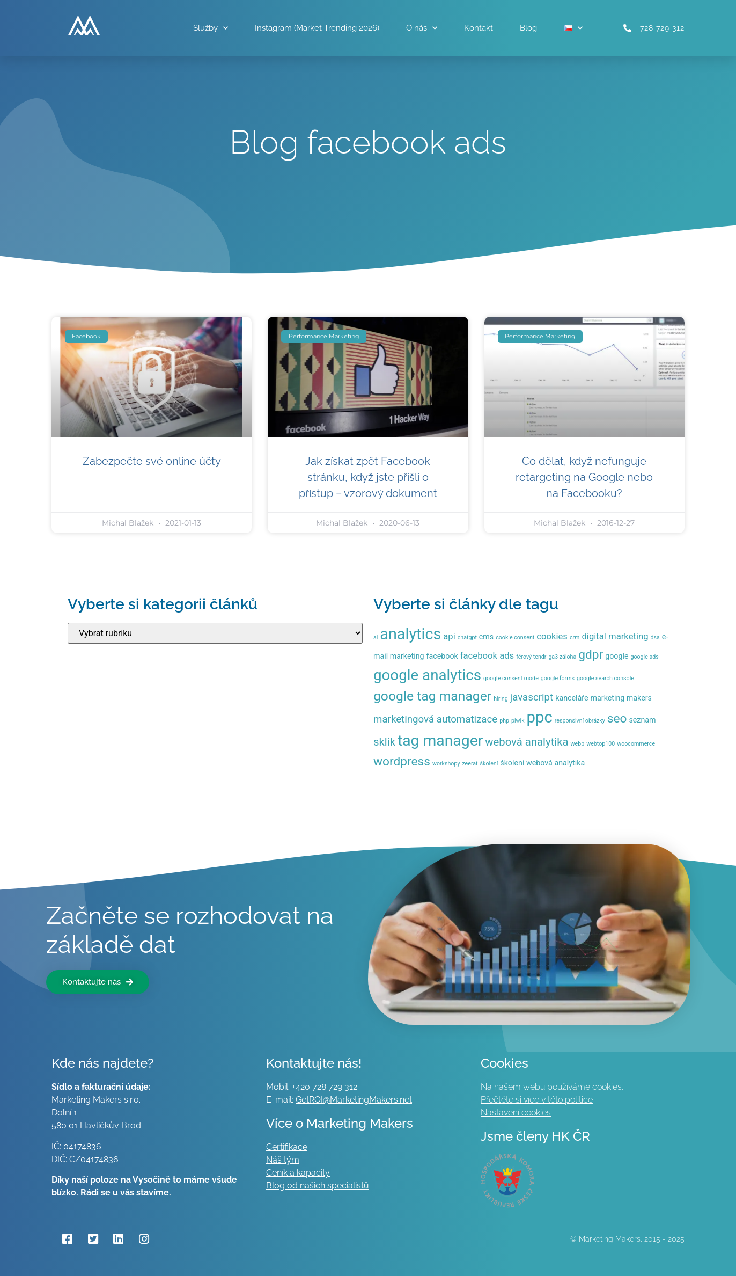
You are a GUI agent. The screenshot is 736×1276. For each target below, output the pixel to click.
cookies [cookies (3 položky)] (552, 636)
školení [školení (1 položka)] (489, 763)
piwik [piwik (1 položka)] (518, 720)
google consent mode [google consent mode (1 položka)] (511, 678)
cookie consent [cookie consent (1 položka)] (515, 637)
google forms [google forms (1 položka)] (558, 678)
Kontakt (478, 28)
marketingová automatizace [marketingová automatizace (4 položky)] (435, 719)
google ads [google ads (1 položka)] (644, 656)
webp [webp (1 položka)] (578, 743)
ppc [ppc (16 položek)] (540, 717)
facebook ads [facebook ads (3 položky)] (487, 656)
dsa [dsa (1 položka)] (655, 637)
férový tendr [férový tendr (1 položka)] (531, 656)
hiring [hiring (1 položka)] (501, 698)
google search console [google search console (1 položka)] (605, 678)
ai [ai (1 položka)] (375, 637)
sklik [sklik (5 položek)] (384, 741)
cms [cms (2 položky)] (486, 636)
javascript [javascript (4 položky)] (532, 697)
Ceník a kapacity (298, 1173)
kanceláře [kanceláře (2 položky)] (571, 698)
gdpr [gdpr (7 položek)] (590, 654)
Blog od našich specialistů (317, 1185)
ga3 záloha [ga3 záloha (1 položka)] (562, 656)
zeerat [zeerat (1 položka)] (469, 763)
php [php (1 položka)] (504, 720)
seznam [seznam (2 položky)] (642, 720)
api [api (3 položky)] (449, 636)
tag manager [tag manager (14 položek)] (440, 740)
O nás (421, 28)
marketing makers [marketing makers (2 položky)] (621, 698)
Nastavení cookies (516, 1112)
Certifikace (286, 1147)
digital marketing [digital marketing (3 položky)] (615, 636)
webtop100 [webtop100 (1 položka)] (600, 743)
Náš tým (282, 1160)
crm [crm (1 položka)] (575, 637)
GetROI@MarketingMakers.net (354, 1100)
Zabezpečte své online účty (152, 461)
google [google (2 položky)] (616, 656)
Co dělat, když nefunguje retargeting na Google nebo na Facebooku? (584, 477)
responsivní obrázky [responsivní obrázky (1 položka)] (580, 720)
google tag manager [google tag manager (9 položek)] (432, 696)
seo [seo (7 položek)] (617, 718)
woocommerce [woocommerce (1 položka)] (636, 743)
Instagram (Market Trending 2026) (317, 28)
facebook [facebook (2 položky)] (442, 656)
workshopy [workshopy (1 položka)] (446, 763)
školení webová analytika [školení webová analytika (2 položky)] (542, 763)
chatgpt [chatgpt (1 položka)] (467, 637)
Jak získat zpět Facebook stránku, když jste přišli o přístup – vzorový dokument (368, 477)
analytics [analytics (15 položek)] (410, 634)
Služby (210, 28)
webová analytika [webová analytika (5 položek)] (526, 741)
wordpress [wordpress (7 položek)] (401, 761)
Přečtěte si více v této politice (537, 1100)
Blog (528, 28)
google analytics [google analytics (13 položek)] (427, 675)
